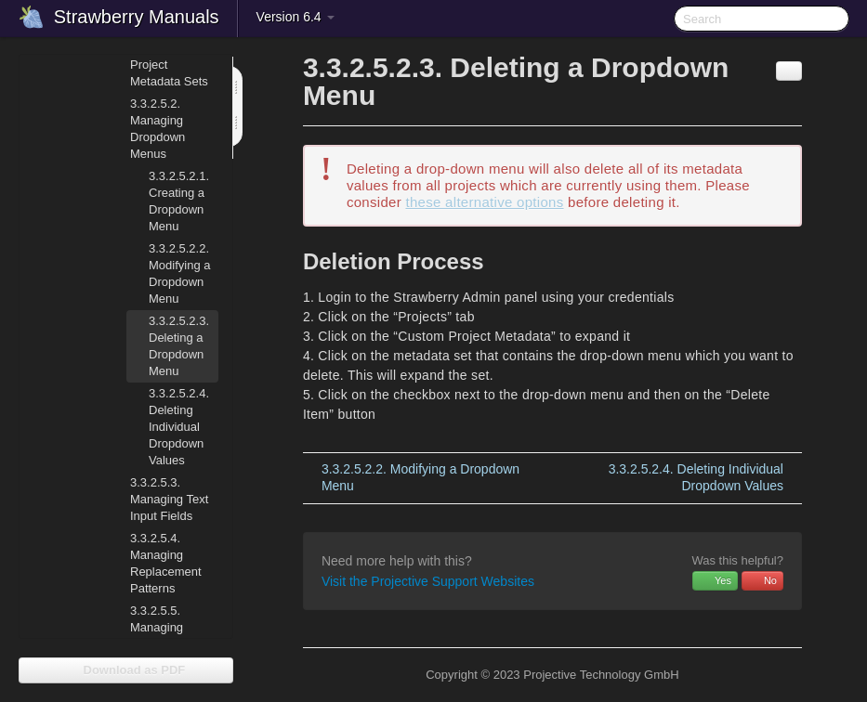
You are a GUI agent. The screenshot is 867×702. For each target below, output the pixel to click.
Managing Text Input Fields (158, 497)
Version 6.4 (295, 16)
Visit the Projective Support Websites (428, 581)
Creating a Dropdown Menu (179, 201)
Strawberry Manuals (136, 16)
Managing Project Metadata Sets (158, 54)
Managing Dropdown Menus (146, 127)
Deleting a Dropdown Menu (179, 346)
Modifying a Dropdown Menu (179, 273)
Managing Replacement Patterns (155, 561)
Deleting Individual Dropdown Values (179, 426)
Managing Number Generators (149, 634)
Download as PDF (126, 670)
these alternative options (484, 202)
